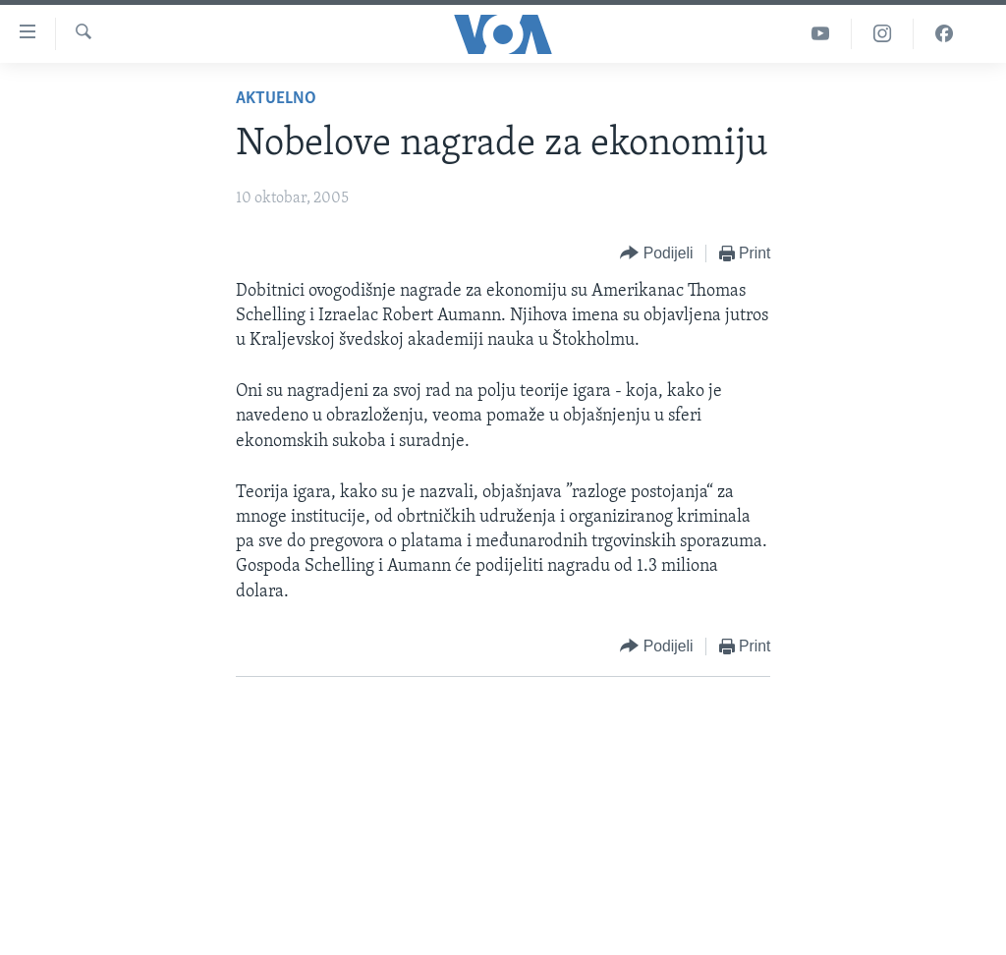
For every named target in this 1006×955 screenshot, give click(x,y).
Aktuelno (276, 98)
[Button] (656, 254)
